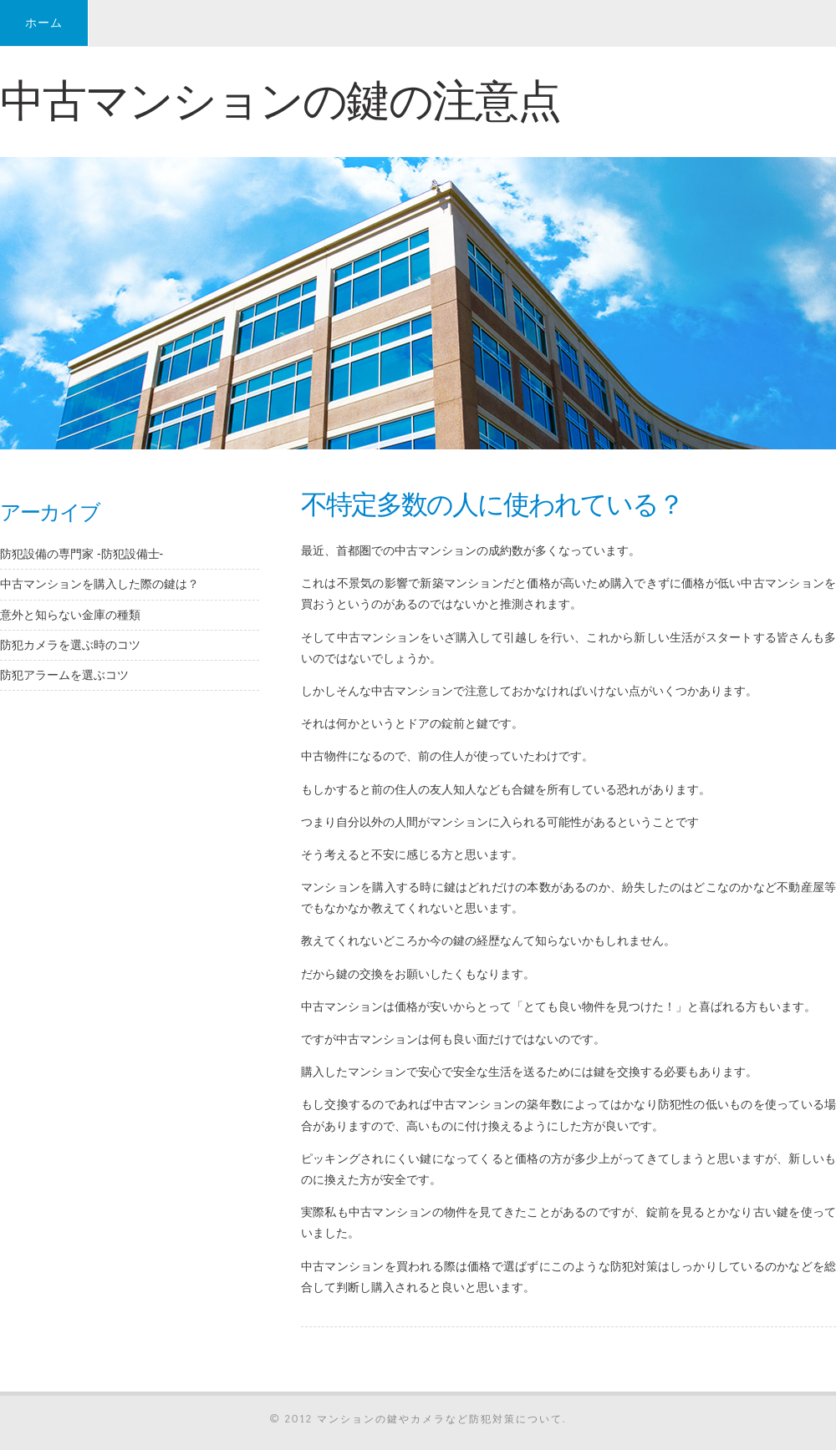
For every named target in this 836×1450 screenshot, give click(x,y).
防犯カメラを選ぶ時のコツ (70, 644)
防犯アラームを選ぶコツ (64, 675)
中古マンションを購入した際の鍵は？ (99, 584)
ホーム (44, 22)
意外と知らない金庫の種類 (70, 614)
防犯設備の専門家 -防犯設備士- (81, 553)
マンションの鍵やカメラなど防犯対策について (440, 1418)
